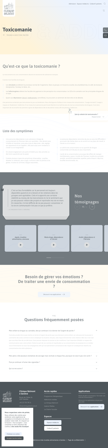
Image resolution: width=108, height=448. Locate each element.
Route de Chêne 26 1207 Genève (25, 398)
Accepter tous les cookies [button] (14, 438)
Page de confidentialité (76, 440)
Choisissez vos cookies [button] (13, 434)
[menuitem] (72, 4)
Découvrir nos (91, 407)
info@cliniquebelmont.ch (28, 406)
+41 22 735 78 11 (25, 402)
